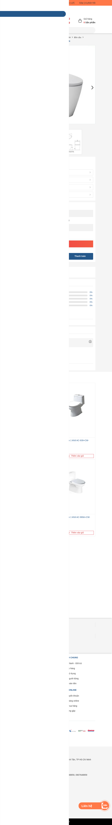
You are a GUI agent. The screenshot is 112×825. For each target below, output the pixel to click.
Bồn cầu (77, 37)
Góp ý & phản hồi (87, 3)
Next (92, 88)
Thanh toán (80, 256)
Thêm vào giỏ (76, 456)
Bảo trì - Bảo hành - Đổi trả (69, 663)
